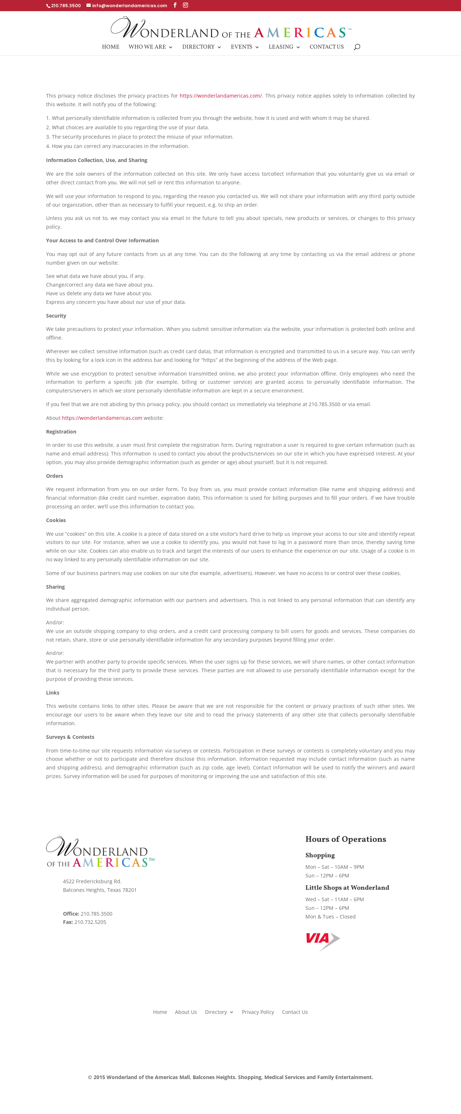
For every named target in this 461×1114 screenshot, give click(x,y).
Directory (198, 48)
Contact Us (327, 48)
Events (241, 48)
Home (111, 48)
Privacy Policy (258, 1012)
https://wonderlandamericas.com (102, 417)
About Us (186, 1012)
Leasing (281, 48)
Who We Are (147, 48)
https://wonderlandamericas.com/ (221, 95)
